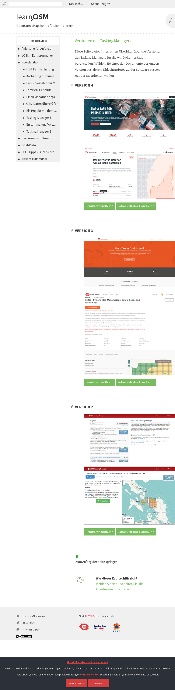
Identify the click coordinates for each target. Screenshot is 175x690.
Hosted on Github (31, 655)
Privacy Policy (90, 674)
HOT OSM (91, 641)
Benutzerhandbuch (99, 214)
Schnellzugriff (100, 4)
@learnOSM (29, 648)
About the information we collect (87, 662)
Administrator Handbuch (136, 214)
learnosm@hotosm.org (34, 641)
